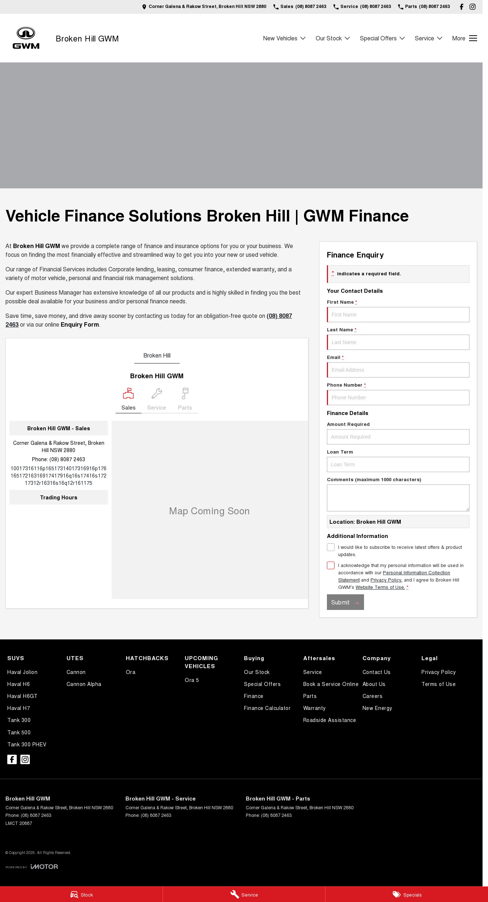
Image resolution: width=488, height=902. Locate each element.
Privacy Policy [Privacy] (386, 579)
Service (312, 671)
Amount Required (398, 432)
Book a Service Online (331, 683)
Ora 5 (192, 679)
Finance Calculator (267, 707)
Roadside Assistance (329, 719)
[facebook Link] (461, 6)
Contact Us (377, 671)
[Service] (244, 894)
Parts (310, 695)
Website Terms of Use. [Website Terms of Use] (380, 586)
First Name (398, 310)
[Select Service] (156, 401)
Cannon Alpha (84, 683)
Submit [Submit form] (340, 602)
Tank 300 (19, 719)
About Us (374, 683)
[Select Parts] (185, 401)
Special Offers (262, 683)
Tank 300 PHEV (27, 744)
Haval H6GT (22, 695)
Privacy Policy (438, 671)
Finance (254, 695)
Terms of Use (438, 683)
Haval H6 (18, 683)
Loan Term (398, 460)
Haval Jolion (22, 671)
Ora (131, 671)
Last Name (398, 338)
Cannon (76, 671)
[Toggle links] (31, 866)
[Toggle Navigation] (464, 38)
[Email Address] (59, 475)
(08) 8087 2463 (67, 459)
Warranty (314, 707)
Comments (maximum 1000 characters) (398, 493)
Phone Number (398, 393)
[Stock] (81, 894)
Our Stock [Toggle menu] (333, 38)
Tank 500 (19, 732)
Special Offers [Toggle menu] (383, 38)
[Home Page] (26, 38)
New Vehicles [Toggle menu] (285, 38)
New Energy (377, 707)
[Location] (128, 401)
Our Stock (257, 671)
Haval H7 (18, 707)
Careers (373, 695)
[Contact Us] (204, 6)
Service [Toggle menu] (429, 38)
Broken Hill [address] (157, 355)
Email (398, 366)
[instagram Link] (472, 6)
